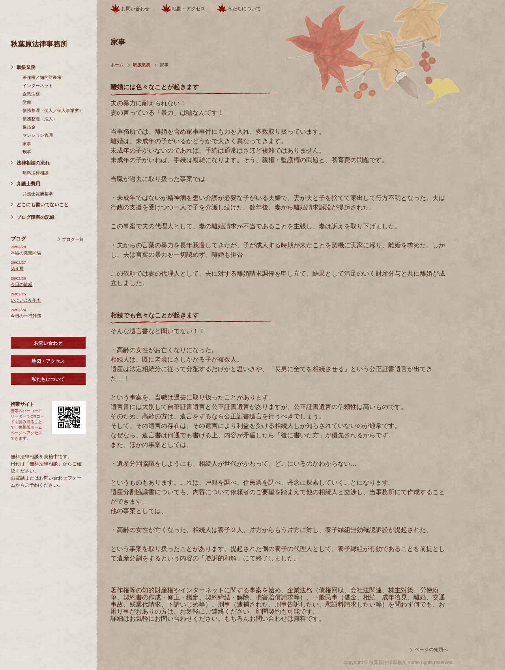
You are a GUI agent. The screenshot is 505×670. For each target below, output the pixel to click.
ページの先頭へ (431, 649)
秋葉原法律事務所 (39, 44)
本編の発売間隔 (26, 252)
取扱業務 (26, 67)
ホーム (116, 64)
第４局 (17, 268)
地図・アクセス (48, 361)
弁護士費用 (28, 184)
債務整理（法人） (39, 118)
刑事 (26, 151)
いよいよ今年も (26, 300)
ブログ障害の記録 (35, 217)
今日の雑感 (21, 284)
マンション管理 (37, 135)
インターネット (37, 85)
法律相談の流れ (33, 163)
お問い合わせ (48, 343)
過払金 (29, 127)
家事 (26, 143)
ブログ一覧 (73, 239)
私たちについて (48, 379)
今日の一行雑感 (26, 316)
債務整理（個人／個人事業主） (52, 110)
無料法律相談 (35, 172)
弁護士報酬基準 (37, 193)
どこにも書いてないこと (43, 204)
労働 (26, 102)
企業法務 (31, 93)
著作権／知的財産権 (42, 77)
